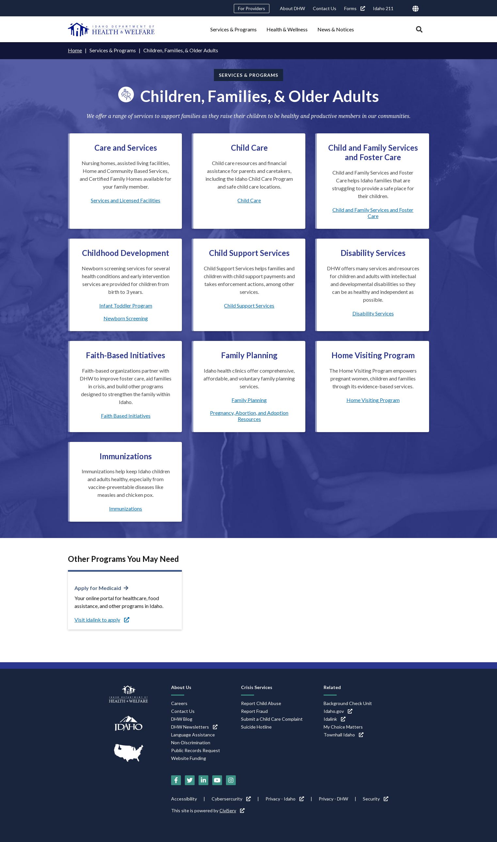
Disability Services (373, 313)
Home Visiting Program (373, 400)
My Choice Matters (343, 727)
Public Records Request (195, 750)
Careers (179, 703)
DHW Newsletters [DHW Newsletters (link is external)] (194, 727)
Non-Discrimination (190, 742)
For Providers (251, 8)
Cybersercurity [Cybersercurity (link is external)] (231, 798)
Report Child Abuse (261, 703)
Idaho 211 (383, 8)
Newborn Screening (126, 318)
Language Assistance (193, 734)
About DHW (292, 8)
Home (75, 50)
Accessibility (184, 798)
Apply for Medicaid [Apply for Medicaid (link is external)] (97, 588)
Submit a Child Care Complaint (272, 719)
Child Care (249, 200)
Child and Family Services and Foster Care (372, 213)
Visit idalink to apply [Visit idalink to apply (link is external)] (101, 619)
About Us (181, 687)
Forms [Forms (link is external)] (354, 8)
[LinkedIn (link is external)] (203, 780)
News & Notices (335, 29)
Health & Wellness (287, 29)
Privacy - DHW (333, 798)
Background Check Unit (348, 703)
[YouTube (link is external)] (217, 780)
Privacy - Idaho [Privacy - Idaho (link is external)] (284, 798)
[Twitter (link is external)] (190, 780)
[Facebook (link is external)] (176, 780)
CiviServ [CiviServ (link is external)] (232, 810)
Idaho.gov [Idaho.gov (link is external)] (338, 711)
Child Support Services (249, 305)
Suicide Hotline (256, 727)
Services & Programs (233, 29)
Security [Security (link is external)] (375, 798)
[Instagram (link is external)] (231, 780)
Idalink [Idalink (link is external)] (334, 719)
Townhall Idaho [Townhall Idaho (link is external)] (343, 734)
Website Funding (188, 758)
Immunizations (125, 508)
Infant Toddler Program (125, 305)
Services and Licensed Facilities (125, 200)
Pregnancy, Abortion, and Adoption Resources (249, 416)
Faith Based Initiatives (126, 416)
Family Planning (249, 400)
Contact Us (324, 8)
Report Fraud (254, 711)
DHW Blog (181, 719)
